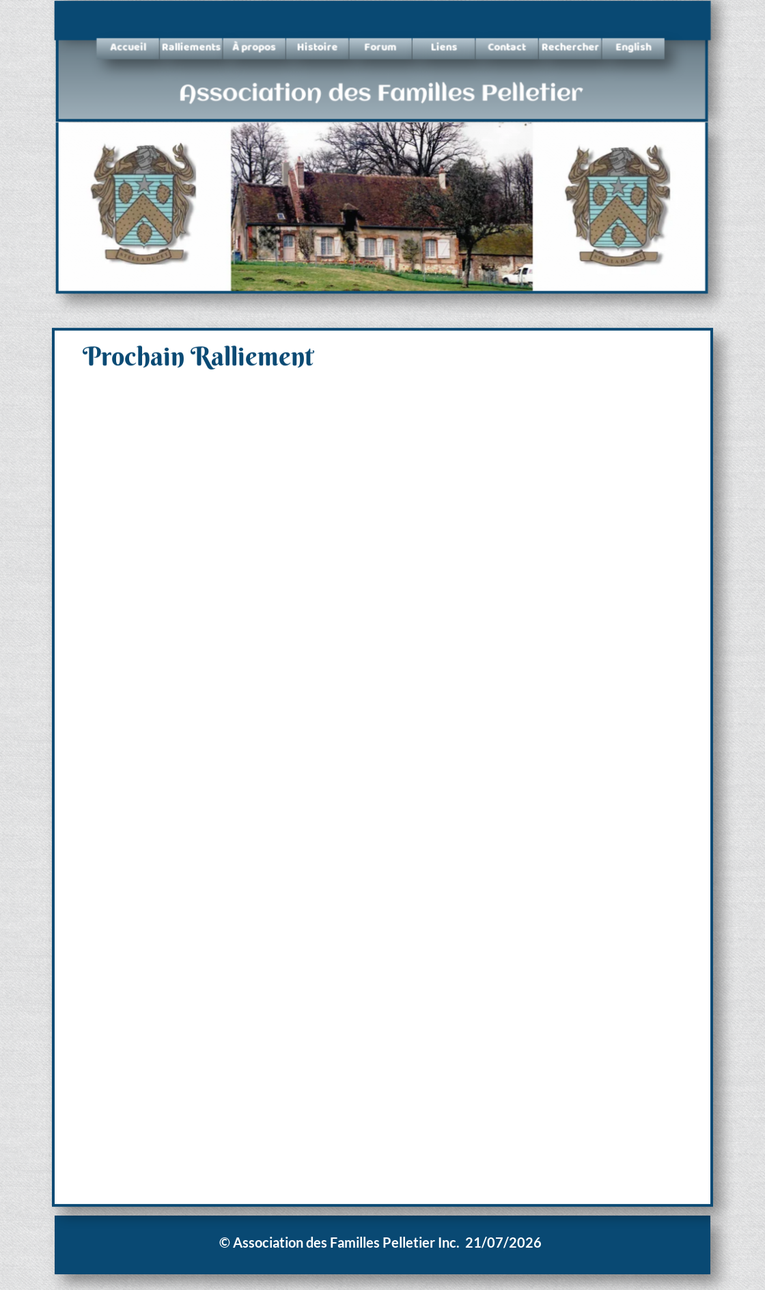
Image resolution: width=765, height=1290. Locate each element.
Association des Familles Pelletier (381, 96)
